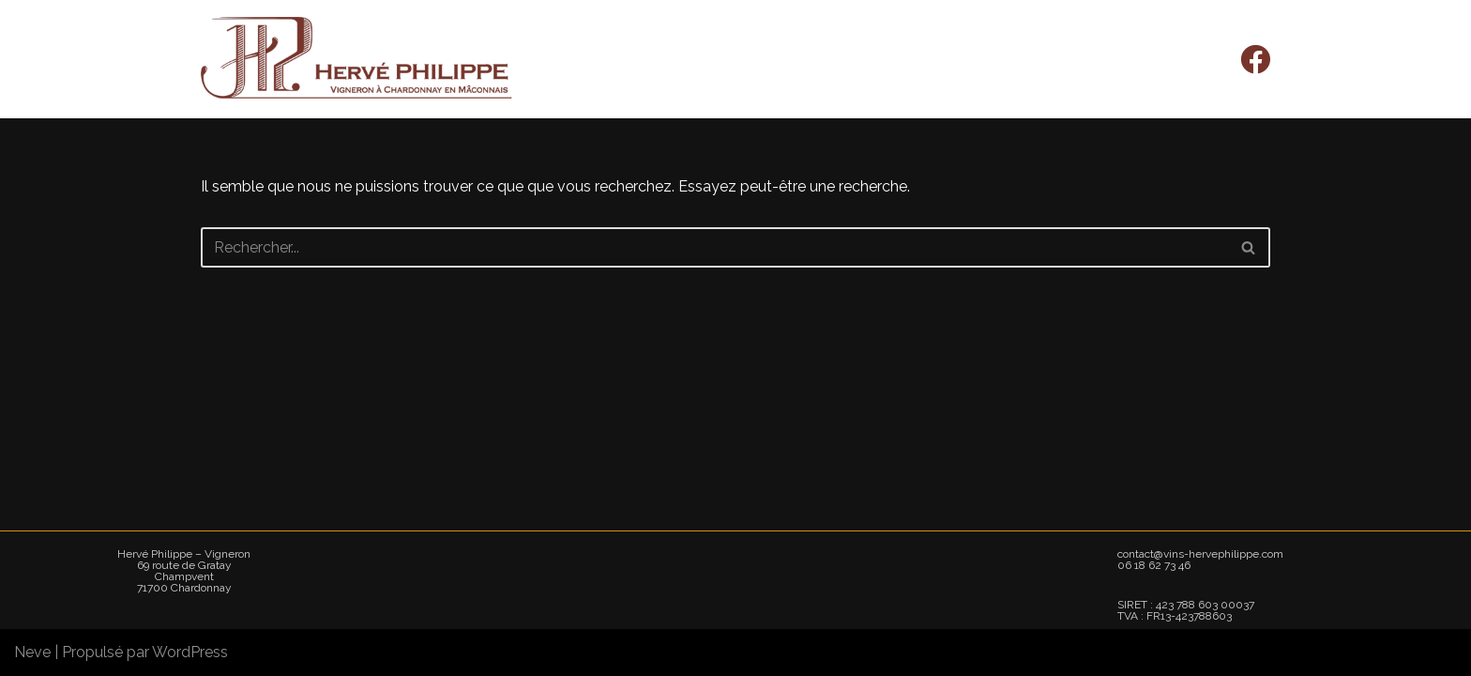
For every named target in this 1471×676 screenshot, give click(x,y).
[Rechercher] (714, 247)
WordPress (190, 652)
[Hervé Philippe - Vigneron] (358, 59)
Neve (32, 652)
